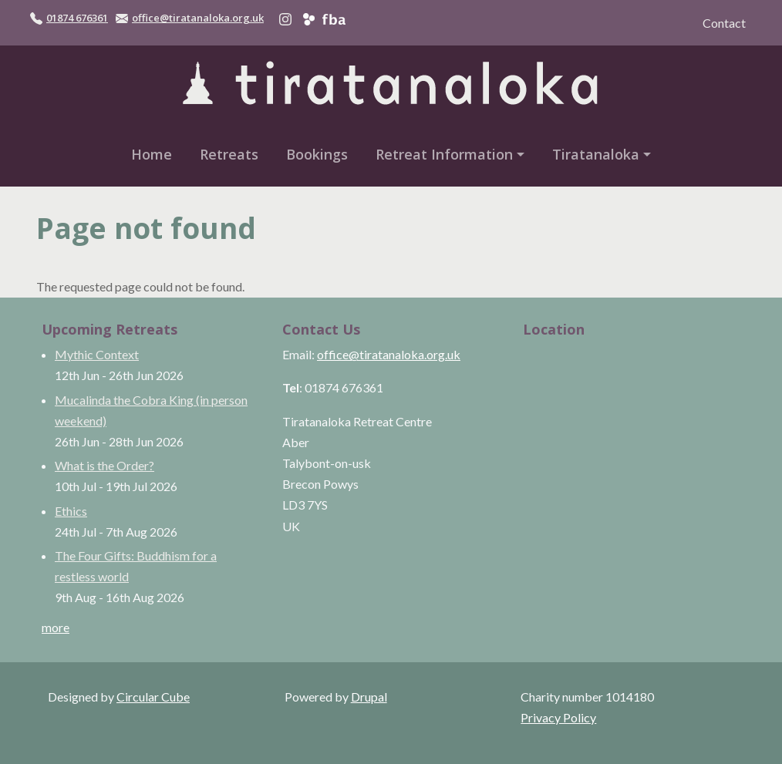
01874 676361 (77, 18)
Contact (724, 22)
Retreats (229, 154)
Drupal (369, 696)
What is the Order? (104, 465)
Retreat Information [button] (444, 154)
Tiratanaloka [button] (595, 154)
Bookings (317, 154)
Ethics (71, 510)
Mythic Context (97, 354)
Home (151, 154)
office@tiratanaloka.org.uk (198, 18)
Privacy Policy (558, 717)
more (55, 627)
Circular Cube (153, 696)
